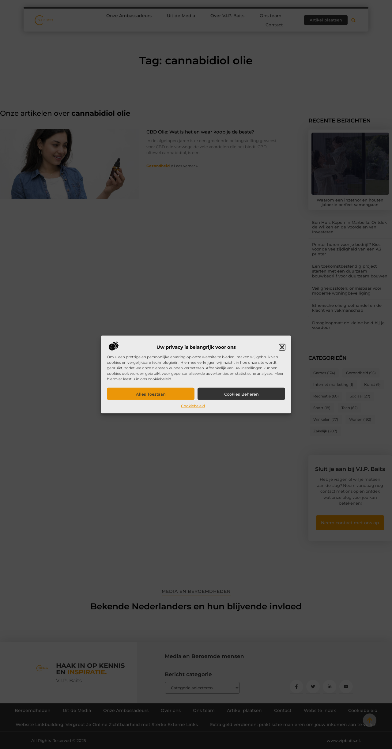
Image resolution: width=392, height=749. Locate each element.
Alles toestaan (151, 394)
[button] (282, 347)
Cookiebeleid (193, 406)
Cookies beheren (241, 394)
